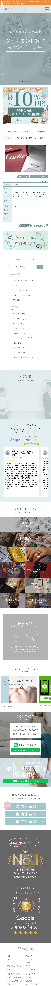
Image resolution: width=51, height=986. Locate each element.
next (33, 259)
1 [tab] (19, 81)
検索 (40, 267)
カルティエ (23, 177)
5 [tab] (32, 81)
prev (18, 259)
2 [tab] (22, 81)
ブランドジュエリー (39, 177)
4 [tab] (29, 81)
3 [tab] (25, 81)
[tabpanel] (25, 42)
